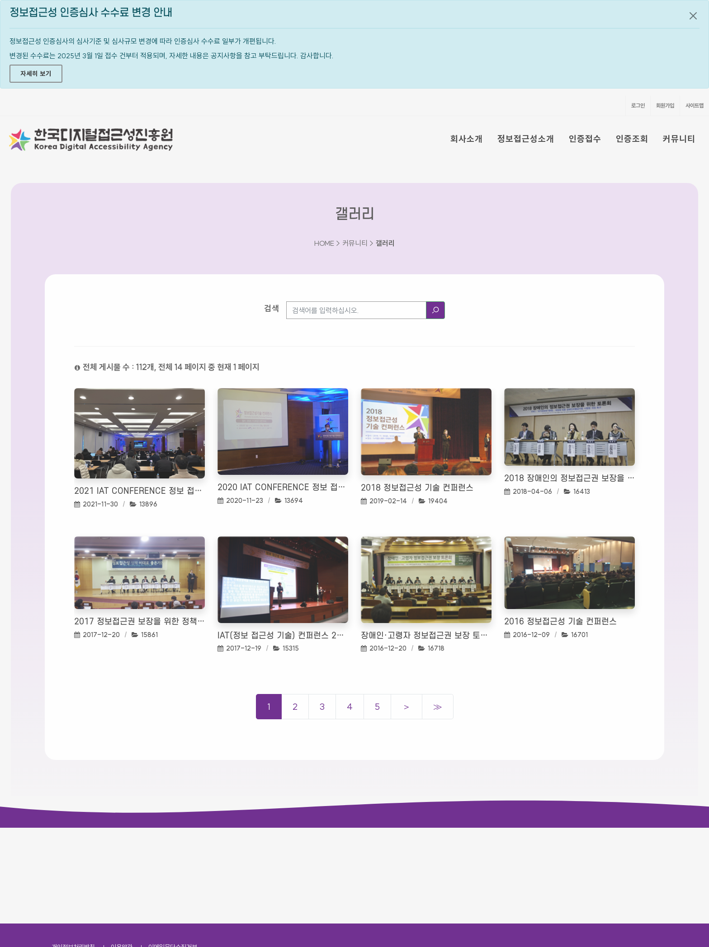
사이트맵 (694, 105)
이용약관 (121, 851)
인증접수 (585, 138)
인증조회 (632, 138)
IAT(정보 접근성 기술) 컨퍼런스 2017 (282, 636)
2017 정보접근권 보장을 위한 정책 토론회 (139, 622)
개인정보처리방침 (73, 851)
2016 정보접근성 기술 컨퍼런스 (560, 622)
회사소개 (466, 138)
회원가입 (665, 105)
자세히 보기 (36, 74)
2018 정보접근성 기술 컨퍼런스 (417, 488)
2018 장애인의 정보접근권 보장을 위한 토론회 (569, 478)
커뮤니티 (679, 138)
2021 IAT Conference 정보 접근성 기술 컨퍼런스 (139, 491)
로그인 (638, 105)
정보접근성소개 (525, 138)
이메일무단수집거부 (172, 851)
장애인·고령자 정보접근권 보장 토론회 (426, 636)
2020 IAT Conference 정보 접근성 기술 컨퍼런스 (282, 487)
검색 (271, 308)
